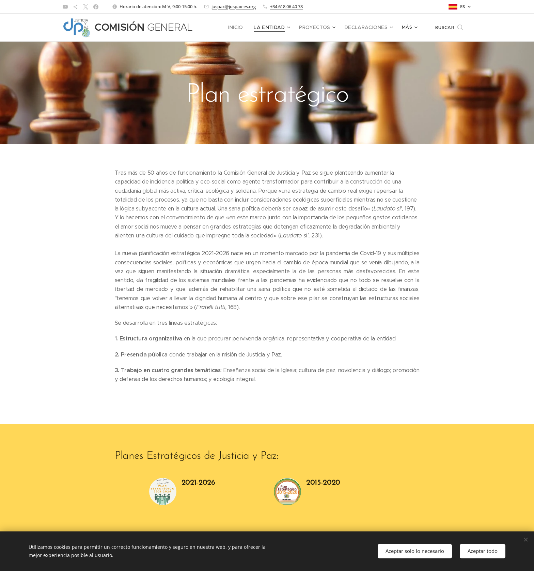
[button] (449, 27)
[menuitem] (216, 27)
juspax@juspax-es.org (233, 6)
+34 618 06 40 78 (286, 6)
